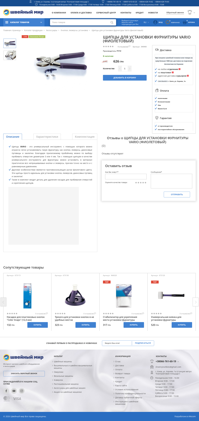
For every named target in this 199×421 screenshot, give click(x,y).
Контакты (126, 12)
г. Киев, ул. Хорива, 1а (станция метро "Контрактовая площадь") (61, 1)
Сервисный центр (106, 12)
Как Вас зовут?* (111, 172)
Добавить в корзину (124, 78)
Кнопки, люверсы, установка (74, 30)
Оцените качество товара (116, 182)
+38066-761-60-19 (114, 1)
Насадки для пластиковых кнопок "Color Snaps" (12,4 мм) (26, 318)
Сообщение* (156, 172)
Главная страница (12, 30)
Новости (153, 12)
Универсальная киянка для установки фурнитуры (166, 318)
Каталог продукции (33, 30)
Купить (37, 325)
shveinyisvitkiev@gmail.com (168, 367)
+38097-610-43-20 (130, 1)
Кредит (140, 12)
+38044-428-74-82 (146, 1)
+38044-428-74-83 (162, 1)
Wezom (192, 416)
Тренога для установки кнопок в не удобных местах (74, 318)
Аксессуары (51, 30)
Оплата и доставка (81, 12)
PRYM (119, 51)
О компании (59, 12)
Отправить (177, 194)
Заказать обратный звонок (24, 374)
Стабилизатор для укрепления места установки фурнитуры (120, 318)
